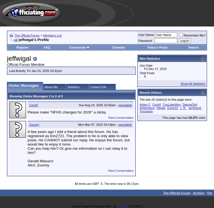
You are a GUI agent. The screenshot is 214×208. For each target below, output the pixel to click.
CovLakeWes (171, 104)
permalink (125, 105)
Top (209, 193)
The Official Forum (27, 35)
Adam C (145, 104)
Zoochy (34, 124)
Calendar (118, 47)
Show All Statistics (193, 83)
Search (193, 47)
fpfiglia (161, 108)
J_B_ (183, 108)
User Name (146, 35)
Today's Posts (157, 47)
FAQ (47, 47)
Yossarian (146, 111)
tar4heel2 (195, 108)
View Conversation (120, 117)
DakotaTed (190, 104)
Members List (52, 35)
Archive (198, 193)
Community (79, 47)
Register (22, 47)
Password (145, 40)
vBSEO (122, 206)
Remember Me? (192, 35)
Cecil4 (33, 105)
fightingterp (147, 108)
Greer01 (172, 108)
